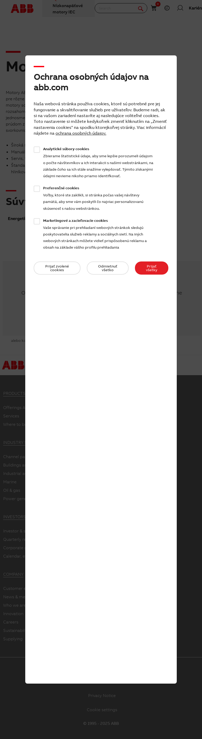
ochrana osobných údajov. (80, 133)
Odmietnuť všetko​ (107, 268)
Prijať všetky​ (151, 268)
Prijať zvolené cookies (57, 268)
